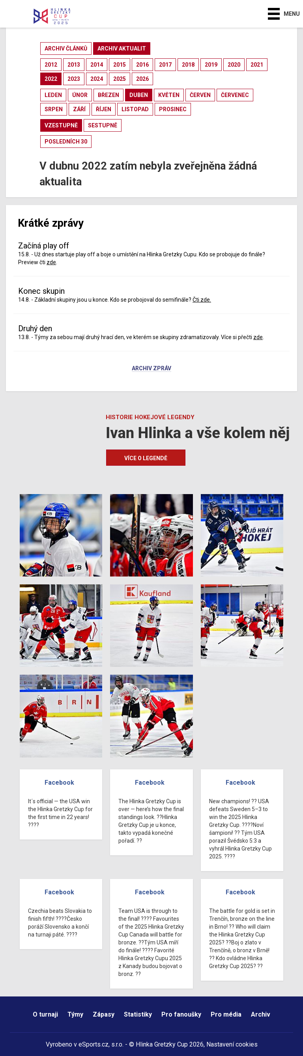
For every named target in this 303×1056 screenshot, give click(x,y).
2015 (119, 65)
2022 (51, 79)
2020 (234, 65)
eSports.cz (93, 1044)
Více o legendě (145, 458)
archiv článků (66, 48)
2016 (142, 65)
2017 (165, 65)
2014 (96, 65)
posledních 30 (66, 141)
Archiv (260, 1014)
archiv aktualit (121, 48)
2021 (257, 65)
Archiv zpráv (151, 368)
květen (169, 95)
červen (200, 95)
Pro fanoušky (181, 1014)
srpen (54, 109)
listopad (135, 109)
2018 (188, 65)
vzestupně (61, 125)
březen (108, 95)
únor (80, 95)
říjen (103, 109)
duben (138, 95)
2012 (51, 65)
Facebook (59, 782)
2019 (211, 65)
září (79, 109)
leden (53, 95)
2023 (73, 79)
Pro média (226, 1014)
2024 (96, 79)
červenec (235, 95)
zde (51, 262)
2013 (73, 65)
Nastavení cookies (232, 1044)
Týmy (75, 1014)
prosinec (173, 109)
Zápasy (103, 1014)
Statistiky (138, 1014)
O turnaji (45, 1014)
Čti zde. (202, 300)
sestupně (102, 125)
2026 (142, 79)
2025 (119, 79)
